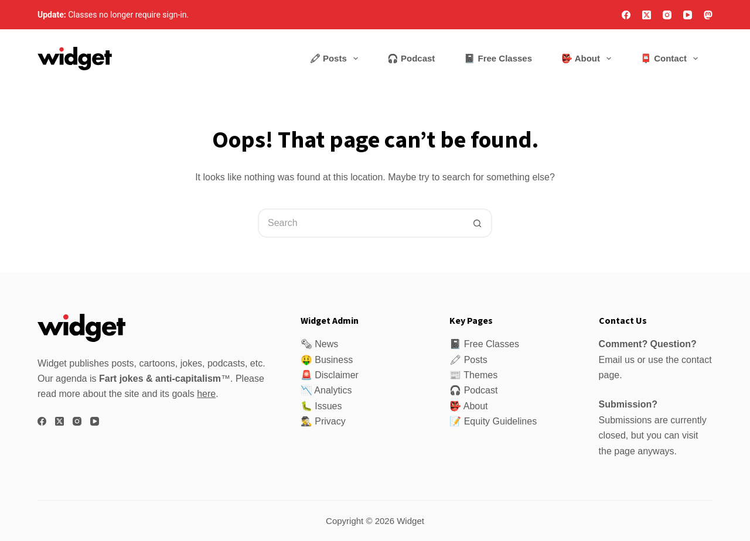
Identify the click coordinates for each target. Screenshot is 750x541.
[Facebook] (626, 15)
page (624, 451)
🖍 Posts (336, 59)
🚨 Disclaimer (330, 375)
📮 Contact (671, 59)
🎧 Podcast (411, 58)
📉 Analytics (326, 390)
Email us (617, 360)
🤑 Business (327, 360)
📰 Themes (473, 375)
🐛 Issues (321, 406)
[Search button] (477, 223)
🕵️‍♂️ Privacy (323, 421)
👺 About (588, 59)
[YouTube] (687, 15)
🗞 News (319, 344)
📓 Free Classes (498, 58)
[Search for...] (360, 223)
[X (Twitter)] (646, 15)
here (206, 394)
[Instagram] (667, 15)
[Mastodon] (708, 15)
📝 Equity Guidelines (493, 421)
